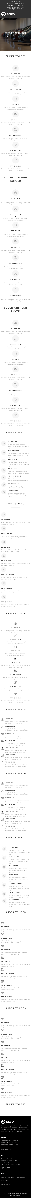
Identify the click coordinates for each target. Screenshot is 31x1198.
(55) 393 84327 (16, 5)
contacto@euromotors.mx (16, 3)
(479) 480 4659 (17, 9)
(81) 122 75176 (16, 7)
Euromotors (17, 1193)
